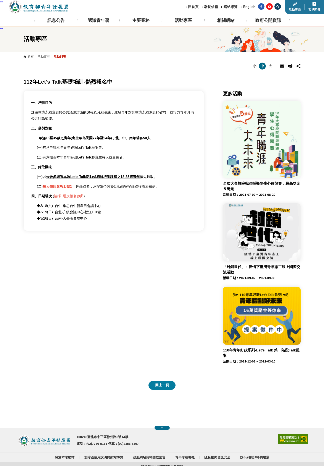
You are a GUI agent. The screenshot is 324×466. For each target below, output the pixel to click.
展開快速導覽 (162, 428)
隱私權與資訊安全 (217, 457)
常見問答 (314, 9)
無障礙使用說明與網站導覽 (103, 457)
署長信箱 (211, 7)
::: (1, 2)
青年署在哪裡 (185, 457)
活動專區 (295, 9)
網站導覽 (230, 7)
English (249, 7)
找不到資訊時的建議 (254, 457)
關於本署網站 (64, 457)
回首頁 (193, 7)
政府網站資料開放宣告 (149, 457)
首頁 (31, 56)
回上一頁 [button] (162, 385)
